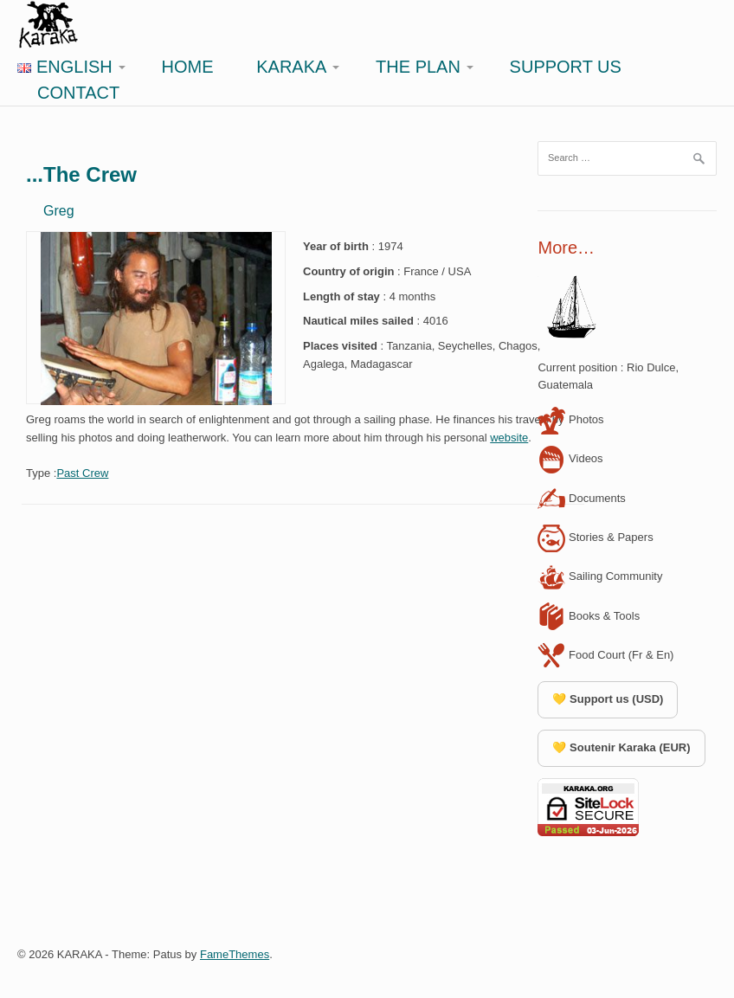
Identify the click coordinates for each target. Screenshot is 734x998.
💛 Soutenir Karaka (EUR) (621, 747)
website (509, 437)
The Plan (418, 66)
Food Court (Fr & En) (605, 654)
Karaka (291, 66)
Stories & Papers (595, 537)
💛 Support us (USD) (607, 698)
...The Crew (81, 174)
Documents (581, 498)
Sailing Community (600, 576)
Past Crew (82, 473)
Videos (570, 458)
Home (188, 66)
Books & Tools (589, 615)
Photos (570, 419)
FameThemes (234, 954)
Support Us (565, 66)
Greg (58, 210)
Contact (78, 92)
